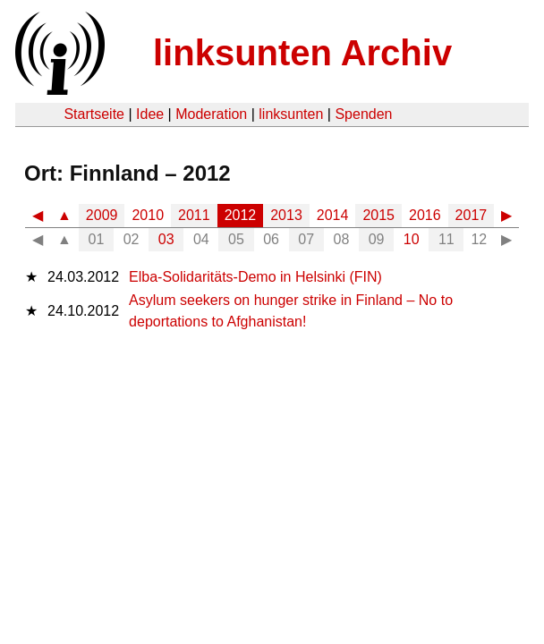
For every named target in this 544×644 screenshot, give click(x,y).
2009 (102, 215)
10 (412, 239)
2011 (194, 215)
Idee (150, 114)
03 (166, 239)
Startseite (94, 114)
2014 (333, 215)
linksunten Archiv (302, 52)
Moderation (211, 114)
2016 (425, 215)
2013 (286, 215)
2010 (148, 215)
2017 (471, 215)
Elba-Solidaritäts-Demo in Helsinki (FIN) (255, 276)
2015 (378, 215)
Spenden (363, 114)
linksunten (291, 114)
